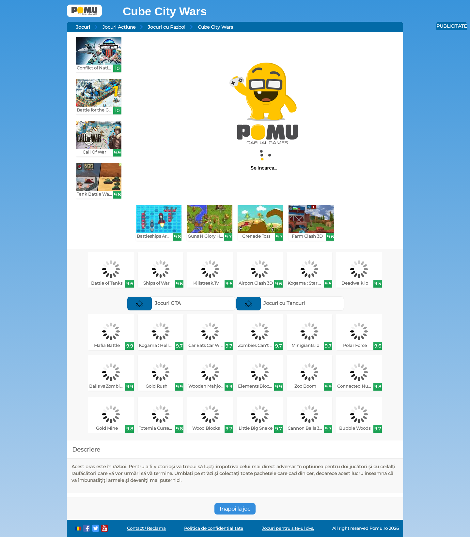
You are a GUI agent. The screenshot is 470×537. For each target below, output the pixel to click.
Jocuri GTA (154, 303)
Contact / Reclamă (146, 528)
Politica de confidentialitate (213, 528)
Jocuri (83, 27)
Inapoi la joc (235, 509)
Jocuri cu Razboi (166, 27)
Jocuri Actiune (118, 27)
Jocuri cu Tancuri (270, 303)
